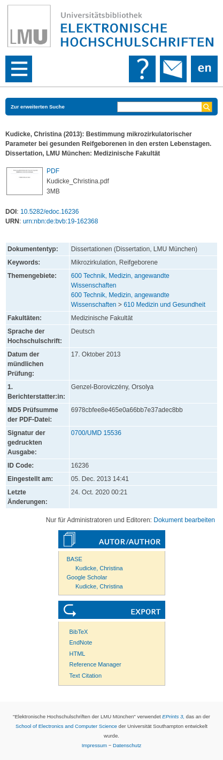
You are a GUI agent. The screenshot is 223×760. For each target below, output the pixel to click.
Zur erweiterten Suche (38, 107)
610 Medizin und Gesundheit (164, 304)
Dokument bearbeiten (184, 520)
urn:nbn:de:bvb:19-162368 (60, 221)
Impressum (94, 745)
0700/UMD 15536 (96, 433)
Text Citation (86, 675)
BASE (74, 559)
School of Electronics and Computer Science (66, 726)
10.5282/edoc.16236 (49, 211)
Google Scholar (87, 577)
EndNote (81, 642)
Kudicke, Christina (99, 568)
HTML (78, 653)
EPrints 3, (173, 716)
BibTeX (79, 632)
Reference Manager (95, 664)
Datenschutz (127, 745)
